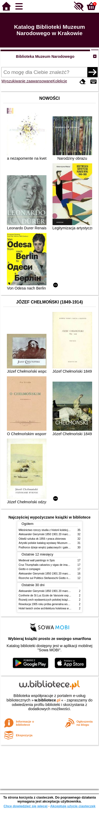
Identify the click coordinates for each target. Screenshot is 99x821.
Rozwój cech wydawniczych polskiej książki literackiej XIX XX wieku (58, 599)
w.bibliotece (47, 700)
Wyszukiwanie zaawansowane (27, 81)
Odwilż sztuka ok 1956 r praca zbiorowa (42, 538)
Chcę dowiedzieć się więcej (25, 806)
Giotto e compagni (29, 569)
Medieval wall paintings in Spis (37, 560)
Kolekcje (60, 81)
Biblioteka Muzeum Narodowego (45, 56)
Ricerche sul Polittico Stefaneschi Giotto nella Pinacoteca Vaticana (58, 578)
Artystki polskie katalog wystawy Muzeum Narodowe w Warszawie (58, 543)
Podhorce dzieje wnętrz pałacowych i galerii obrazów (50, 547)
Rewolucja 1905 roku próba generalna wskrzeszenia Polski (53, 604)
